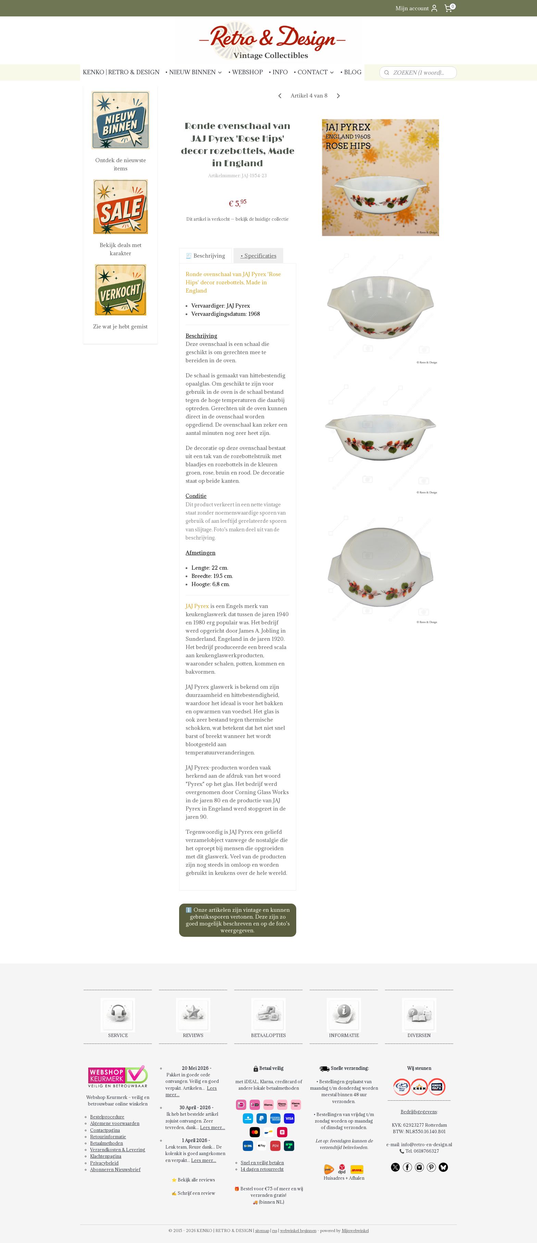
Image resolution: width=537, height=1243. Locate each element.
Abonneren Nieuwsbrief (115, 1169)
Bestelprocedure (107, 1116)
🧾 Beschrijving (205, 255)
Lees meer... (212, 1127)
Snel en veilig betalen (262, 1162)
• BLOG (351, 72)
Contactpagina (105, 1130)
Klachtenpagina (105, 1156)
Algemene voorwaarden (114, 1123)
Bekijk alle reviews (196, 1179)
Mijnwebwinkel (355, 1230)
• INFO (278, 72)
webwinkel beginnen (298, 1230)
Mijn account (417, 8)
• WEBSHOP (245, 72)
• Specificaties (258, 255)
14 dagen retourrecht (262, 1169)
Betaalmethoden (106, 1143)
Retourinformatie (108, 1136)
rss (274, 1230)
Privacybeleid (104, 1163)
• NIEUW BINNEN (194, 72)
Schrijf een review (196, 1193)
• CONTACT (314, 72)
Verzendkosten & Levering (117, 1149)
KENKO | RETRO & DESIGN (121, 72)
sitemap (262, 1230)
